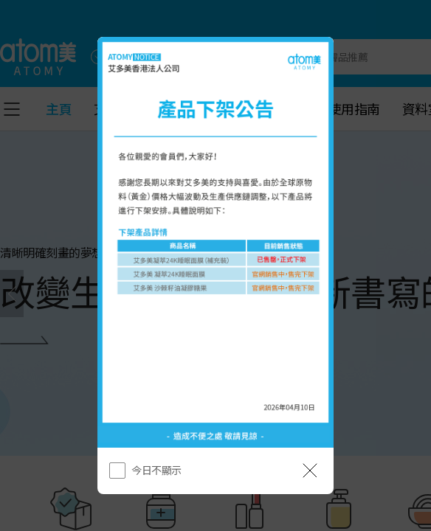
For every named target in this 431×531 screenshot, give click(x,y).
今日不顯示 (156, 469)
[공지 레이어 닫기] (310, 470)
